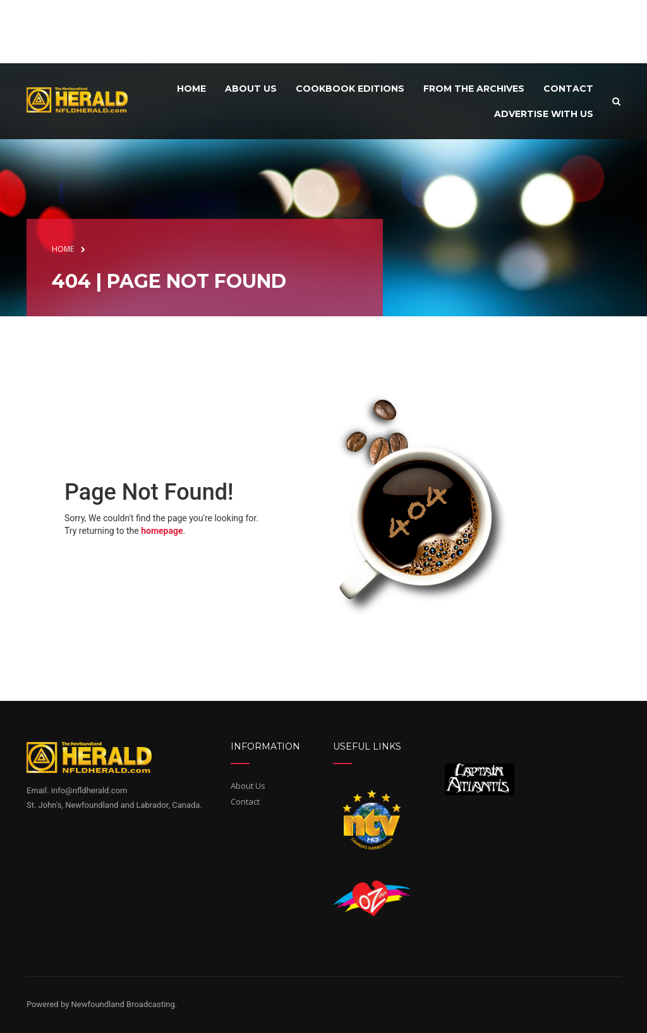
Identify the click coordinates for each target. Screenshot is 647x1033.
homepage (162, 531)
